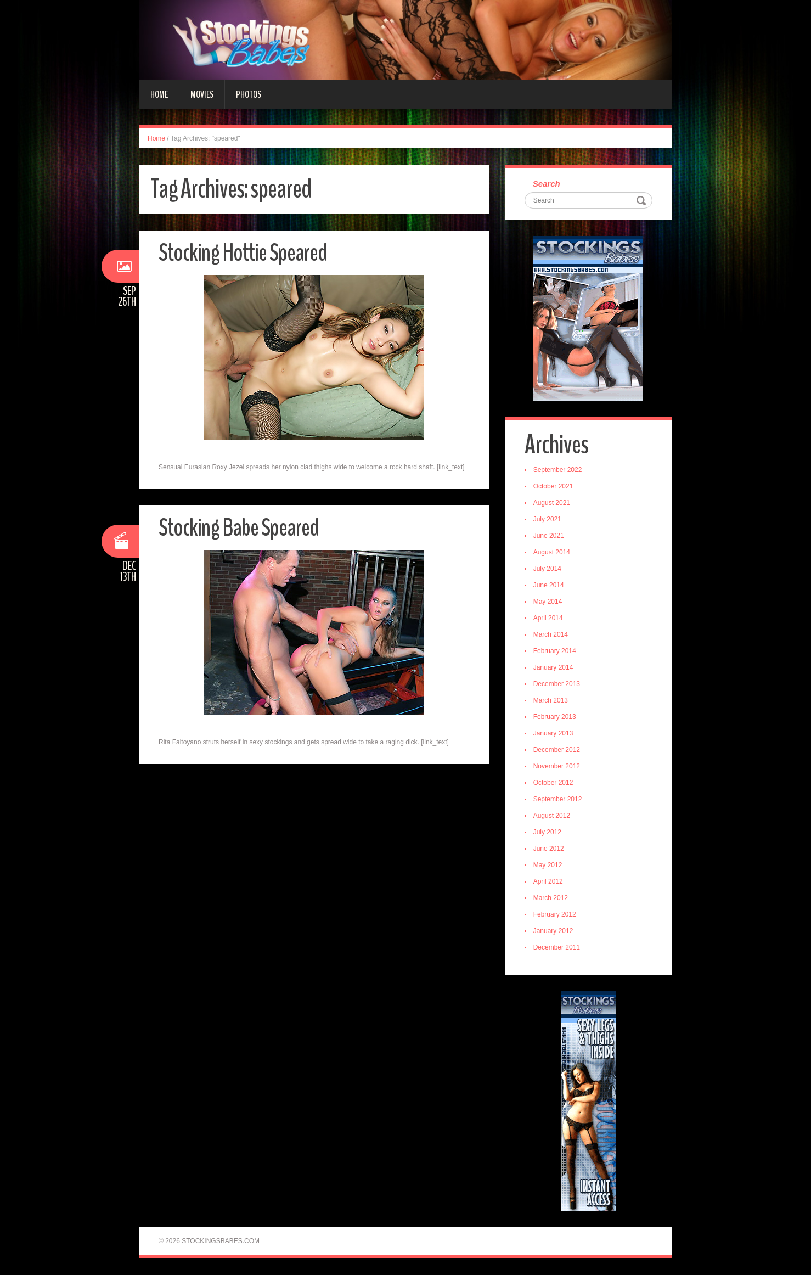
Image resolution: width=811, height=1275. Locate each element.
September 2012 (557, 800)
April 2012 (548, 882)
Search (546, 184)
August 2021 (551, 503)
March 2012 (550, 898)
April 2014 (548, 618)
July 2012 (547, 832)
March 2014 (550, 635)
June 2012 (548, 849)
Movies (201, 94)
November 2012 (556, 767)
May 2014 (547, 602)
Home (159, 94)
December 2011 (556, 948)
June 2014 (548, 585)
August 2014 (551, 553)
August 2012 (551, 816)
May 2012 (547, 865)
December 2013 (556, 684)
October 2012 (553, 783)
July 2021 (547, 520)
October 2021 (553, 487)
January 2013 (553, 734)
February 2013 (554, 717)
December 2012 (556, 750)
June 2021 (548, 536)
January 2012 (553, 931)
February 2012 (554, 915)
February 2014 (554, 651)
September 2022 (557, 470)
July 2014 (547, 569)
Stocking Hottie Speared (243, 252)
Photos (248, 94)
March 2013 (550, 701)
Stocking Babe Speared (239, 527)
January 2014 (553, 668)
